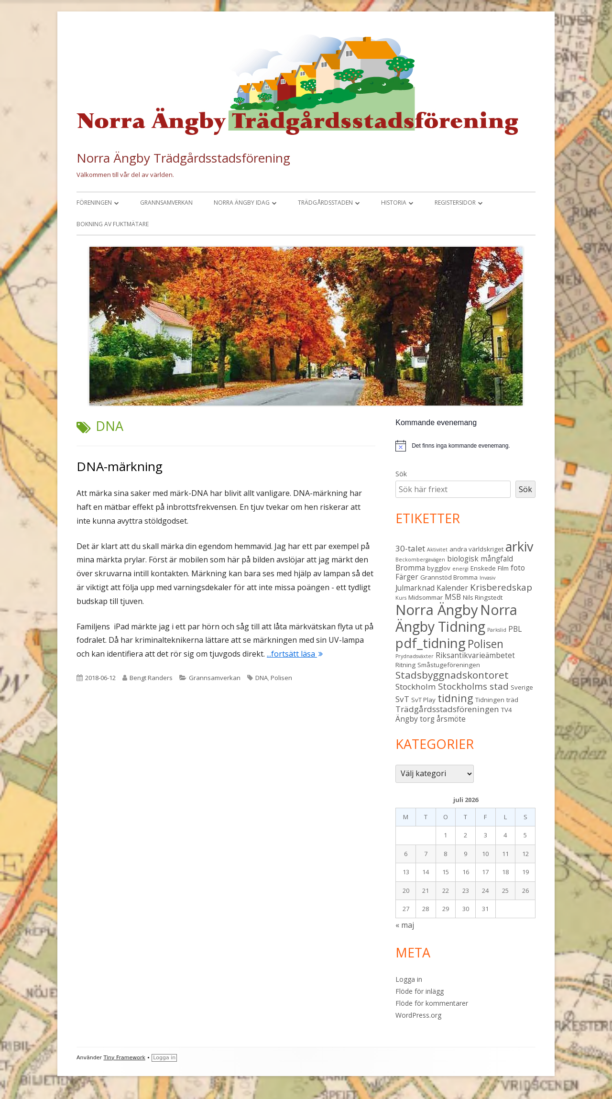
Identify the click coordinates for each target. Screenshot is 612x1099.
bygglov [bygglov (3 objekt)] (438, 568)
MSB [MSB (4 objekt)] (453, 597)
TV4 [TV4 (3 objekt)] (506, 709)
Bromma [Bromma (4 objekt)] (410, 567)
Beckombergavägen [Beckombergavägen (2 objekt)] (420, 559)
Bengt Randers (151, 677)
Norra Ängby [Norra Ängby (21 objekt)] (436, 609)
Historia (393, 202)
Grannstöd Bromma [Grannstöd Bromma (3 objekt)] (449, 577)
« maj (404, 925)
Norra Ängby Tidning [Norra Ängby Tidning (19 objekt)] (456, 618)
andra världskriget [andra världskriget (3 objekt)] (476, 549)
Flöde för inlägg (419, 991)
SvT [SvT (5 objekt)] (402, 698)
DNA (261, 677)
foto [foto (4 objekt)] (518, 567)
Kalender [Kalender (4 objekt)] (452, 587)
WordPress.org (418, 1015)
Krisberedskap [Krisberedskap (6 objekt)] (501, 587)
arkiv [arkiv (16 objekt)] (519, 546)
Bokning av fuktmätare (112, 224)
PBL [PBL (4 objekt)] (515, 629)
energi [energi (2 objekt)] (460, 568)
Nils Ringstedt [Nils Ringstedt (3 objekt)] (483, 597)
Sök (401, 473)
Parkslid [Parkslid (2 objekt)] (496, 629)
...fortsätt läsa (295, 653)
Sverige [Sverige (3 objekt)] (522, 687)
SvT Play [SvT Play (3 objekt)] (423, 699)
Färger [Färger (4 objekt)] (406, 576)
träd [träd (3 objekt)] (512, 699)
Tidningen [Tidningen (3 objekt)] (489, 699)
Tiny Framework (124, 1058)
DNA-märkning (119, 466)
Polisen (281, 677)
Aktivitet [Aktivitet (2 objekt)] (437, 549)
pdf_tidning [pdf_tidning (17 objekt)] (430, 643)
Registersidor (455, 202)
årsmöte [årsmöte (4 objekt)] (451, 719)
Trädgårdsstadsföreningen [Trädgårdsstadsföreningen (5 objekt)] (447, 708)
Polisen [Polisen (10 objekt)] (485, 644)
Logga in (408, 979)
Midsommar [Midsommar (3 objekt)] (425, 597)
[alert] (465, 445)
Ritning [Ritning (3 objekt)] (405, 664)
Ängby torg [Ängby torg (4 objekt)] (415, 719)
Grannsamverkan (166, 202)
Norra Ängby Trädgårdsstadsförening (183, 157)
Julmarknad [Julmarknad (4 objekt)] (415, 587)
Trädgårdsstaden (325, 202)
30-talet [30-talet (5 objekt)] (410, 548)
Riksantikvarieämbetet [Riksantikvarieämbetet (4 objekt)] (475, 655)
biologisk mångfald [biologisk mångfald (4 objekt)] (480, 558)
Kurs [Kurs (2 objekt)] (400, 597)
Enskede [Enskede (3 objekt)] (483, 568)
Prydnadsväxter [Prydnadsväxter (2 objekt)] (414, 656)
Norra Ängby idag (242, 202)
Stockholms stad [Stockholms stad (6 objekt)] (473, 686)
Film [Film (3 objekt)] (503, 568)
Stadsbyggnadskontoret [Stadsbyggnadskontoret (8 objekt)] (452, 674)
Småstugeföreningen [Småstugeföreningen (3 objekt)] (448, 664)
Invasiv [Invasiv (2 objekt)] (487, 577)
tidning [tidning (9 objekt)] (455, 698)
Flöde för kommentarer (431, 1003)
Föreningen (94, 202)
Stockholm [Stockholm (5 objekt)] (415, 686)
